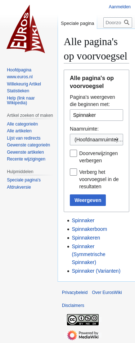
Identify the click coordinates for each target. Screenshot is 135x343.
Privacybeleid (74, 292)
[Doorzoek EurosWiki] (117, 22)
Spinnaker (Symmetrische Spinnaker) (88, 254)
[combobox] (96, 139)
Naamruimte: (84, 129)
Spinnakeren (86, 238)
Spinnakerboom (89, 229)
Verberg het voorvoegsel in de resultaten (99, 179)
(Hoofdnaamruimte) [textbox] (96, 139)
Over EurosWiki (107, 292)
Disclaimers (73, 305)
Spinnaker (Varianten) (96, 271)
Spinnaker (83, 220)
